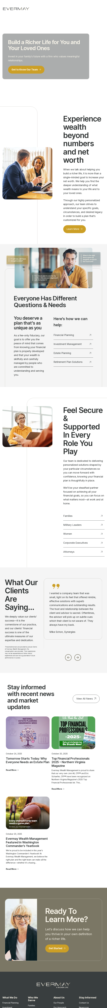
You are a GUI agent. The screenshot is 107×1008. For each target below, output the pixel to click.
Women (82, 534)
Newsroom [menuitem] (84, 938)
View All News (84, 699)
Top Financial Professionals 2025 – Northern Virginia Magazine (53, 755)
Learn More (74, 229)
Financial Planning (72, 336)
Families (82, 516)
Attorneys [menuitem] (32, 958)
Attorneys (82, 552)
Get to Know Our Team (26, 70)
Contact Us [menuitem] (84, 934)
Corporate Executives (82, 543)
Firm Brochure (23, 989)
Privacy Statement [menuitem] (87, 965)
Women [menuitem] (31, 946)
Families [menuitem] (31, 936)
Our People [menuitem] (59, 934)
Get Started (56, 879)
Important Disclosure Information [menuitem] (84, 946)
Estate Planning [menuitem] (9, 946)
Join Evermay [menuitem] (60, 955)
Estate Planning (72, 354)
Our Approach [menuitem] (60, 938)
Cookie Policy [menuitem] (85, 970)
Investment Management (72, 345)
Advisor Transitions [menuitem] (62, 950)
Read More (11, 765)
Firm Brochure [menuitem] (85, 961)
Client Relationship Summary (41, 989)
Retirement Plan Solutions (72, 363)
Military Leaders (82, 525)
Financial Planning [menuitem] (10, 934)
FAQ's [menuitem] (56, 960)
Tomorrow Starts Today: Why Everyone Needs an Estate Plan (21, 753)
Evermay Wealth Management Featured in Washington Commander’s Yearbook (82, 758)
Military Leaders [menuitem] (35, 941)
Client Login (87, 1001)
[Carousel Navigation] (73, 657)
